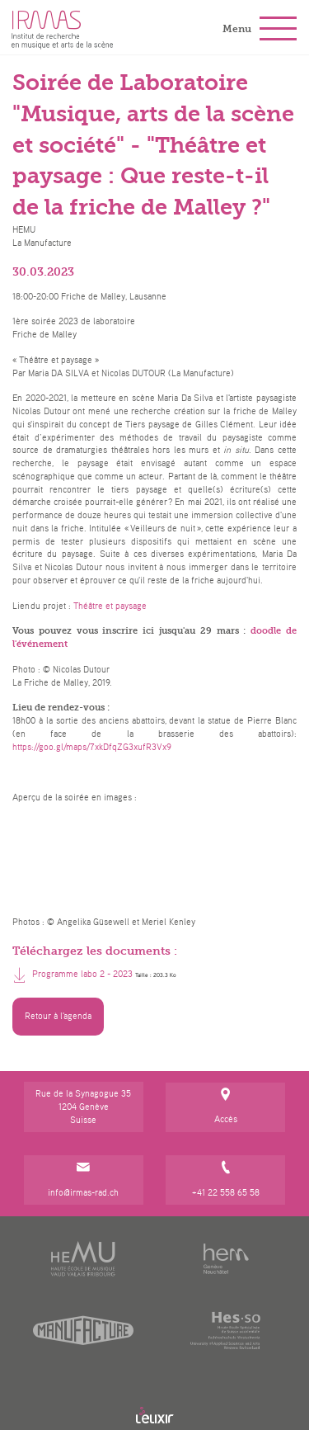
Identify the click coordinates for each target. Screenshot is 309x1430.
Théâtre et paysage (110, 605)
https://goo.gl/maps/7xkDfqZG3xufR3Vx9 (91, 747)
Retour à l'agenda (58, 1016)
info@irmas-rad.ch (84, 1179)
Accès (225, 1107)
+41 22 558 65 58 (225, 1179)
